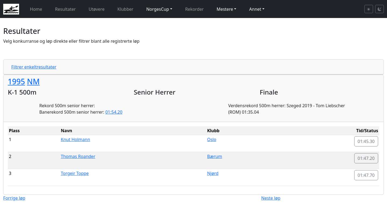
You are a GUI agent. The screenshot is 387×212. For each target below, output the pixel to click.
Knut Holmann (75, 139)
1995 (16, 81)
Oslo (211, 139)
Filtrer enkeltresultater (33, 67)
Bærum (214, 156)
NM (33, 81)
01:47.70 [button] (366, 175)
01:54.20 (114, 112)
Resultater (65, 9)
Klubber (125, 9)
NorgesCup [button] (157, 9)
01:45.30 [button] (366, 141)
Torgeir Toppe (75, 173)
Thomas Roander (78, 156)
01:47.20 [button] (366, 158)
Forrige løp (14, 198)
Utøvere (97, 9)
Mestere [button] (225, 9)
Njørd (212, 173)
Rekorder (194, 9)
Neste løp (270, 198)
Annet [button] (255, 9)
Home (36, 9)
